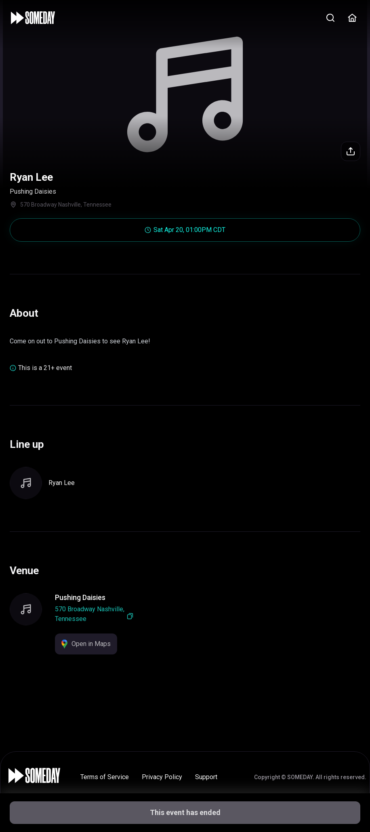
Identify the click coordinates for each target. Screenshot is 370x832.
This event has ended (185, 812)
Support (206, 777)
